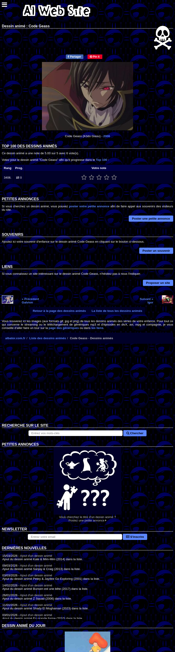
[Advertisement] (87, 387)
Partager (74, 56)
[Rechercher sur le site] (75, 433)
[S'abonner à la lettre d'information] (75, 537)
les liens (97, 328)
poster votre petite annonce (89, 206)
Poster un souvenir (156, 250)
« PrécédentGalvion (30, 300)
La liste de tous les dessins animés (117, 311)
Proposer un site (158, 283)
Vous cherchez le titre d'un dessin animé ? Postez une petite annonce (87, 484)
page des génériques (64, 328)
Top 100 (101, 160)
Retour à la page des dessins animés (59, 311)
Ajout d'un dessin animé (36, 555)
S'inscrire (135, 537)
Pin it (95, 56)
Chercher (134, 433)
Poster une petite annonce (151, 218)
